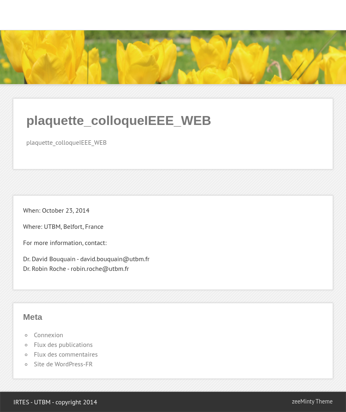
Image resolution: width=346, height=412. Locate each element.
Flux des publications (63, 344)
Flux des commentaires (66, 354)
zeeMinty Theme (312, 401)
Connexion (48, 335)
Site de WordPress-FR (63, 364)
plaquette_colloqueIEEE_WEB (66, 142)
